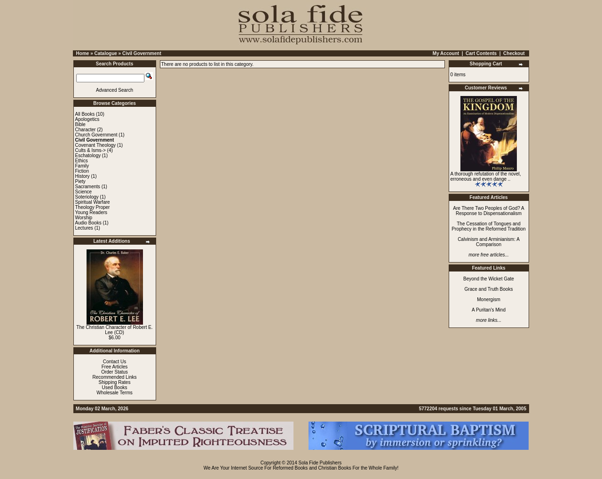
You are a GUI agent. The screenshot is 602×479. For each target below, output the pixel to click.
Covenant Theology (95, 145)
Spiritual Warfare (92, 202)
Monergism (488, 299)
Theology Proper (92, 207)
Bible (80, 124)
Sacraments (87, 186)
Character (85, 129)
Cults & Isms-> (90, 150)
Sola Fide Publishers (320, 462)
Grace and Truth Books (489, 289)
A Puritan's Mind (489, 309)
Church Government (96, 134)
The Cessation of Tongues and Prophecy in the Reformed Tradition (488, 226)
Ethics (81, 160)
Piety (80, 181)
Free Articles (115, 366)
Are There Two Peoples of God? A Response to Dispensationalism (488, 211)
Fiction (82, 171)
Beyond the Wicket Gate (488, 278)
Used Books (114, 387)
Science (83, 191)
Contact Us (114, 361)
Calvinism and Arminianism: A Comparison (489, 242)
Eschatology (88, 155)
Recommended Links (115, 377)
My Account (446, 53)
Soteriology (87, 197)
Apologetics (87, 119)
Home (82, 53)
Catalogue (105, 53)
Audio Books (88, 222)
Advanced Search (114, 90)
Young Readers (91, 212)
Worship (84, 217)
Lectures (84, 228)
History (82, 176)
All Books (85, 114)
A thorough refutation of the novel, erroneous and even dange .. (486, 176)
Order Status (114, 372)
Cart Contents (481, 53)
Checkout (514, 53)
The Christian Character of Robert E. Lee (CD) (114, 330)
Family (82, 165)
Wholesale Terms (114, 392)
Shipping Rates (115, 382)
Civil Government (141, 53)
